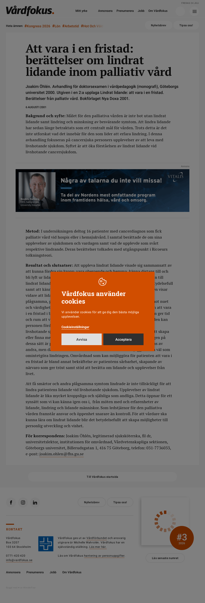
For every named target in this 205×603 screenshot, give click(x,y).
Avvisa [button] (81, 339)
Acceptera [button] (123, 339)
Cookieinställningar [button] (75, 327)
